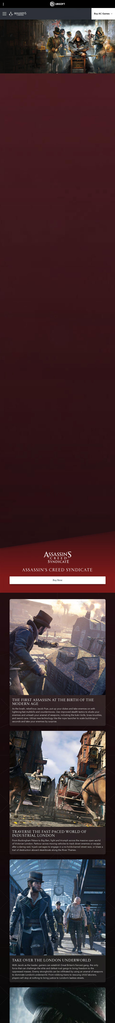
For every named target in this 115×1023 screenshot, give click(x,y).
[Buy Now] (58, 580)
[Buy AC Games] (103, 14)
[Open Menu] (4, 13)
